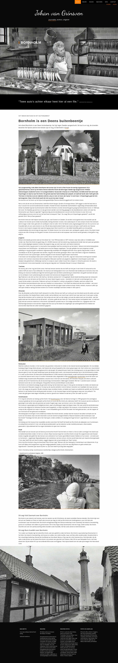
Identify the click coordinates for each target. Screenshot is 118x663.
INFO (106, 2)
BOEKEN (109, 4)
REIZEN (115, 4)
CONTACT (113, 2)
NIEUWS (84, 2)
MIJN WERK (99, 2)
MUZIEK (91, 2)
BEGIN (78, 2)
